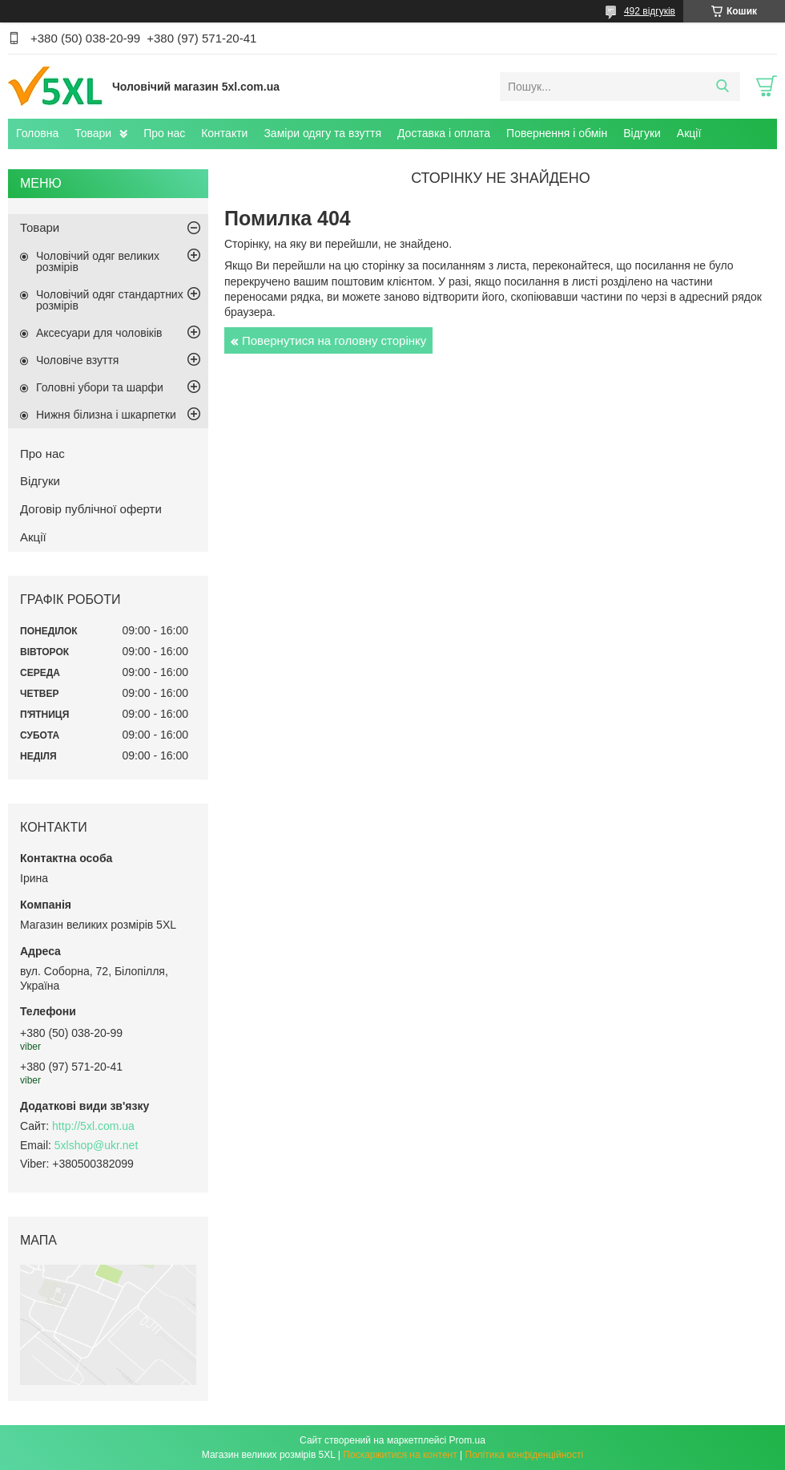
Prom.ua (467, 1440)
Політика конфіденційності (524, 1454)
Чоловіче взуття (77, 360)
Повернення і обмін (556, 133)
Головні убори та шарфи (99, 387)
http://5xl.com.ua (93, 1126)
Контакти (224, 133)
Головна (37, 133)
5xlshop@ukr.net (96, 1145)
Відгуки (642, 133)
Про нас (164, 133)
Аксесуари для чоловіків (99, 332)
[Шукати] (722, 86)
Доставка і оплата (443, 133)
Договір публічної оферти (91, 509)
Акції (689, 133)
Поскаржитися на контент (400, 1454)
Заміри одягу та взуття (322, 133)
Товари (92, 133)
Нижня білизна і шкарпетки (106, 414)
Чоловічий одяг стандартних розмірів (109, 300)
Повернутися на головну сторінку (334, 340)
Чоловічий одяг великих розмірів (97, 261)
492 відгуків (649, 11)
